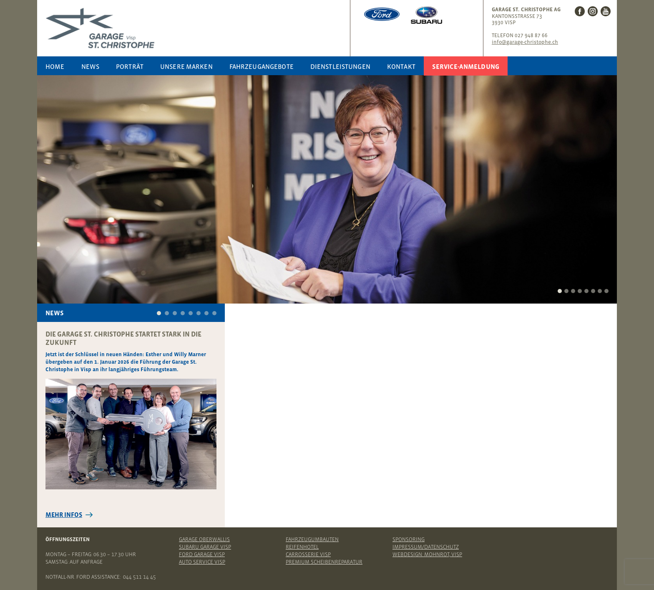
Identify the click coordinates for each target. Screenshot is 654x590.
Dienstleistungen (340, 66)
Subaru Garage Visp (205, 547)
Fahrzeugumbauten (312, 539)
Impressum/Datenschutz (425, 547)
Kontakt (401, 66)
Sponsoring (408, 539)
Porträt (129, 66)
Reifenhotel (302, 547)
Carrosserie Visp (308, 554)
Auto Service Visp (202, 562)
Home (55, 66)
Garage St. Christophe (195, 28)
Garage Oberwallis (204, 539)
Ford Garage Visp (202, 554)
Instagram (593, 11)
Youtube (606, 11)
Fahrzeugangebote (261, 66)
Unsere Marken (186, 66)
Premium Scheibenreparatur (324, 562)
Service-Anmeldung (465, 66)
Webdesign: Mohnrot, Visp (427, 554)
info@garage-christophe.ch (525, 42)
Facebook (580, 11)
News (90, 66)
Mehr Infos (63, 514)
